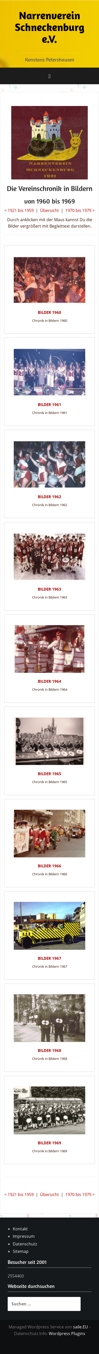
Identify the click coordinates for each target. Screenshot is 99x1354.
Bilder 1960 (49, 312)
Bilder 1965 (49, 773)
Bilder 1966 (49, 865)
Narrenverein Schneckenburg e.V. (49, 27)
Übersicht (49, 210)
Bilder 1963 (49, 589)
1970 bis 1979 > (80, 210)
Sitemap (21, 1251)
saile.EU (80, 1327)
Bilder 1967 (49, 958)
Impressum (24, 1236)
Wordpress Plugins (67, 1333)
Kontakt (20, 1229)
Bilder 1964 (49, 681)
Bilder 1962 (49, 496)
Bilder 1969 (49, 1142)
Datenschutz (25, 1244)
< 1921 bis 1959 (19, 210)
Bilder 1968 (49, 1050)
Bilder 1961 (49, 404)
